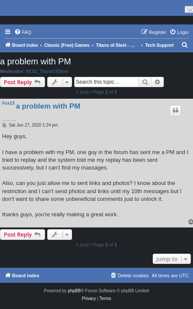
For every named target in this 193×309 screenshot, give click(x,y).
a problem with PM (35, 61)
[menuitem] (22, 32)
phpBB (74, 290)
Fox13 (8, 103)
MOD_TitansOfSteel (47, 71)
